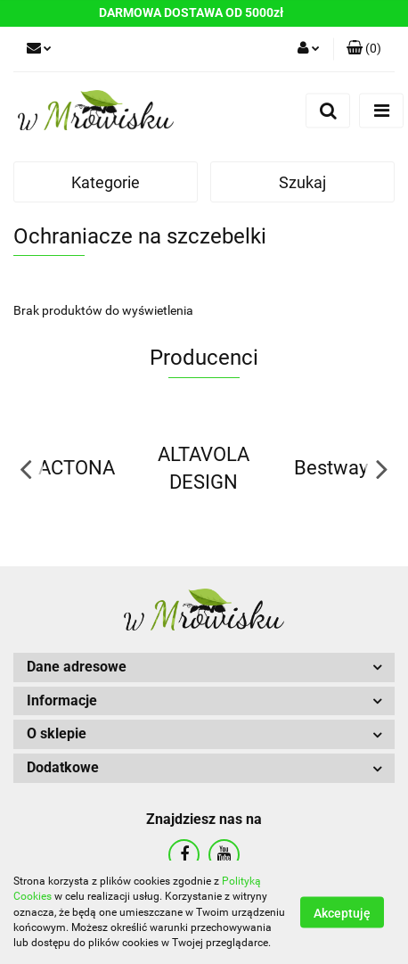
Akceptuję (342, 913)
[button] (364, 49)
